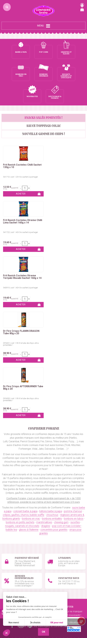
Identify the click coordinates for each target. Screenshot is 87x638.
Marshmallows (9, 567)
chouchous (52, 381)
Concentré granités (55, 529)
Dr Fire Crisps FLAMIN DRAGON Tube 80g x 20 (63, 199)
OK (81, 488)
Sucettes (6, 571)
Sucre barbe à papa (12, 518)
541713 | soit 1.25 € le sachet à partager (20, 155)
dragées (45, 392)
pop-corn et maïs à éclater (66, 392)
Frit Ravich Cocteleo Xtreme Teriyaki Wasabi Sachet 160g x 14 (22, 199)
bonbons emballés (52, 385)
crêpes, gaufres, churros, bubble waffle (23, 381)
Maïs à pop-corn (54, 522)
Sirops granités (53, 533)
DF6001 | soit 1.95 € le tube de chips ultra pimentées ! (63, 211)
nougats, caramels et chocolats (22, 392)
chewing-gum (61, 389)
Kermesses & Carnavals (14, 537)
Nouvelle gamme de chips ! (43, 112)
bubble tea (11, 396)
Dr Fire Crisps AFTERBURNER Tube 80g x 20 (20, 254)
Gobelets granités (54, 537)
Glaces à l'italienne (55, 540)
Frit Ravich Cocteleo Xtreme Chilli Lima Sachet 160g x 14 (61, 143)
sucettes (75, 389)
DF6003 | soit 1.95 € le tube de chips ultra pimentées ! (21, 266)
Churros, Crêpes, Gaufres (15, 533)
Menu (43, 26)
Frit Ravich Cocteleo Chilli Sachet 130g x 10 (22, 143)
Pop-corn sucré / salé (56, 518)
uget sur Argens (72, 605)
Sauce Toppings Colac (43, 103)
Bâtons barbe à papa (13, 526)
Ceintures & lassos (11, 578)
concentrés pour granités (53, 396)
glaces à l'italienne (28, 396)
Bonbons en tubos (11, 563)
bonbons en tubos (73, 385)
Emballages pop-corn (56, 526)
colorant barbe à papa (25, 378)
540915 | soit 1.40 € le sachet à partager (20, 210)
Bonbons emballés (12, 560)
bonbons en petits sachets (20, 389)
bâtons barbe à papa (50, 378)
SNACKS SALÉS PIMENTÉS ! (43, 95)
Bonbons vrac (9, 556)
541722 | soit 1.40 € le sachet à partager (62, 155)
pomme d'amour (73, 378)
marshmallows (44, 389)
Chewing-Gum (9, 574)
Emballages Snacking (13, 540)
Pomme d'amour (11, 529)
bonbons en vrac (31, 385)
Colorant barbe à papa (14, 522)
